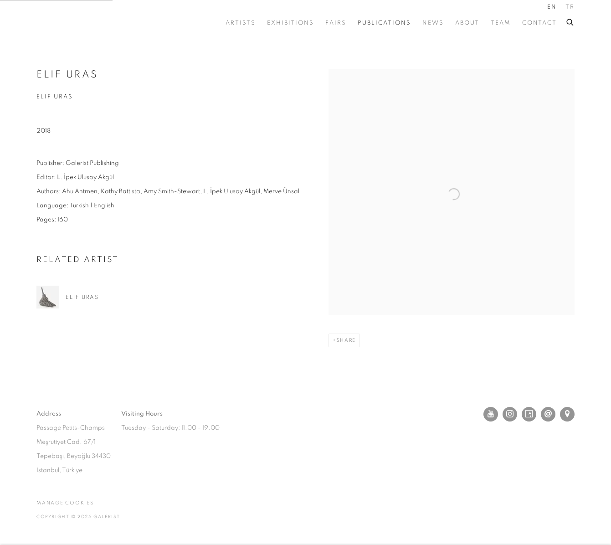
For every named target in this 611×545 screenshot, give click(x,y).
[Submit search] (570, 21)
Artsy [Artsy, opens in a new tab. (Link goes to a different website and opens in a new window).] (529, 414)
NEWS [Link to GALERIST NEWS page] (433, 23)
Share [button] (346, 340)
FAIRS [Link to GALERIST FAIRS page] (335, 23)
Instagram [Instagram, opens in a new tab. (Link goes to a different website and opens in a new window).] (510, 414)
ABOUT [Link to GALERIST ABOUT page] (467, 23)
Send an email (548, 414)
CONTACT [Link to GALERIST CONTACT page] (539, 23)
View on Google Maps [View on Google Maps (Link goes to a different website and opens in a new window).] (567, 414)
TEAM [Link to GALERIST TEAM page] (501, 23)
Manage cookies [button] (65, 502)
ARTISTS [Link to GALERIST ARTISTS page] (241, 23)
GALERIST (77, 23)
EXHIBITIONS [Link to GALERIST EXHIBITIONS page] (290, 23)
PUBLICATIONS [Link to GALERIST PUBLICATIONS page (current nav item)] (384, 23)
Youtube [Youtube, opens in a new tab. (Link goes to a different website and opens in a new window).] (490, 414)
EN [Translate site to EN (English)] (552, 7)
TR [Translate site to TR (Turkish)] (570, 7)
